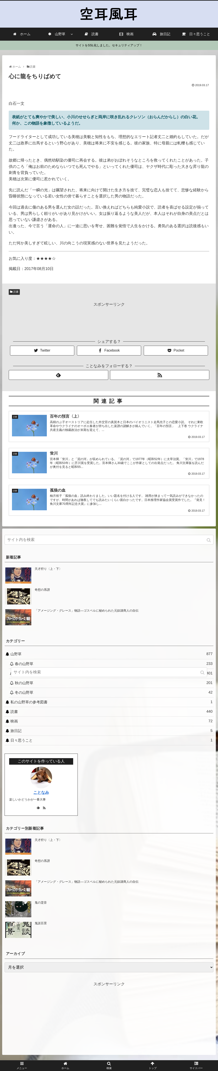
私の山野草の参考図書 (111, 702)
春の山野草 (114, 663)
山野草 (111, 654)
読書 (16, 291)
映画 (111, 721)
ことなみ (41, 792)
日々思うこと (111, 740)
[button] (209, 540)
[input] (109, 539)
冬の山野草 (114, 692)
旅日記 (111, 730)
